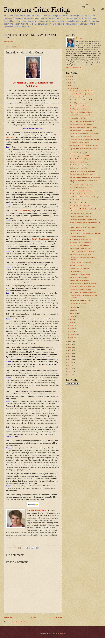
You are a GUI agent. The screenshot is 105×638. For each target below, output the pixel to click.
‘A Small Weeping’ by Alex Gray (79, 245)
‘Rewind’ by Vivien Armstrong (79, 103)
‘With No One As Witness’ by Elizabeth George (84, 197)
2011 (70, 374)
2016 (70, 359)
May (71, 325)
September (73, 313)
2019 (70, 350)
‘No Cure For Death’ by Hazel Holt (80, 262)
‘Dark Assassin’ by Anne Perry (79, 168)
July (71, 319)
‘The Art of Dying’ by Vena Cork (79, 277)
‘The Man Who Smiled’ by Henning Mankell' (83, 127)
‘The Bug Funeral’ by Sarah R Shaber (81, 174)
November (73, 307)
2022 (70, 341)
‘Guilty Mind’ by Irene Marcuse (79, 106)
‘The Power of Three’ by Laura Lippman (82, 121)
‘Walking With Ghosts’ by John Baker (81, 115)
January (72, 337)
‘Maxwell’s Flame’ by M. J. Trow (79, 153)
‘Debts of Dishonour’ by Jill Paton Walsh (82, 227)
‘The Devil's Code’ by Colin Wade (80, 300)
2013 (70, 368)
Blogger (62, 634)
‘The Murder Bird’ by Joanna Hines (80, 254)
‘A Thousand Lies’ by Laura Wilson (80, 242)
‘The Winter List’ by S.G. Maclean (80, 248)
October (72, 310)
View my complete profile (74, 67)
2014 (70, 365)
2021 (70, 344)
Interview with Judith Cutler (78, 303)
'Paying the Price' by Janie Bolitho (80, 136)
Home (33, 617)
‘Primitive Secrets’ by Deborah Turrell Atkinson (84, 133)
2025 (70, 80)
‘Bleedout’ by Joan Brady (77, 230)
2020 (70, 347)
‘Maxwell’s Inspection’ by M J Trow (80, 156)
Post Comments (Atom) (19, 622)
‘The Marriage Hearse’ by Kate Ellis (81, 124)
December (73, 88)
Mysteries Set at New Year (78, 118)
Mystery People (9, 41)
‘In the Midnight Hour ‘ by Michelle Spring (82, 286)
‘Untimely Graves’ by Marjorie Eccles (81, 94)
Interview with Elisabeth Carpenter (80, 289)
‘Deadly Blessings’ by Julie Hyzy (80, 165)
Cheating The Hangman (41, 239)
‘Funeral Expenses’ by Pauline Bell (80, 217)
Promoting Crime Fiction (37, 9)
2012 (70, 371)
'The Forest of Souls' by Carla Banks (81, 188)
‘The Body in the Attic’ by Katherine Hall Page (84, 145)
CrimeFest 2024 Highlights (78, 236)
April (71, 328)
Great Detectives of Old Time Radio (81, 213)
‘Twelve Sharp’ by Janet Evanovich (80, 203)
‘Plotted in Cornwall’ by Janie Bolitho (81, 112)
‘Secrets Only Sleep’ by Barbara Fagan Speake (84, 139)
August (72, 316)
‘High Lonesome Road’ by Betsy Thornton (83, 219)
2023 (70, 86)
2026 (70, 77)
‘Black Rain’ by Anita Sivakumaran (80, 239)
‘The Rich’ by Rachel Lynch (78, 200)
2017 (70, 356)
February (73, 334)
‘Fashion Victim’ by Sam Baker (79, 280)
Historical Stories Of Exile (78, 265)
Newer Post (9, 617)
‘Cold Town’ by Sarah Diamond (79, 97)
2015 (70, 362)
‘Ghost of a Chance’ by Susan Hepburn (82, 251)
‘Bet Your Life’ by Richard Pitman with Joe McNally (85, 233)
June (72, 322)
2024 (70, 83)
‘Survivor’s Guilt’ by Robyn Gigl (79, 268)
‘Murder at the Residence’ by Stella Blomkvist (84, 171)
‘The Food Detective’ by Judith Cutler (81, 185)
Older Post (57, 617)
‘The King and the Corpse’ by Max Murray (83, 292)
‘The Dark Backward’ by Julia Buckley (81, 130)
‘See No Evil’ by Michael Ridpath (80, 159)
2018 (70, 353)
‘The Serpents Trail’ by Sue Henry (80, 194)
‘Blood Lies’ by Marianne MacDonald (81, 91)
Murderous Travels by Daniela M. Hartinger (83, 283)
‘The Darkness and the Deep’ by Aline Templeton (85, 177)
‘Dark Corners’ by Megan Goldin (80, 274)
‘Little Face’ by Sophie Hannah (79, 142)
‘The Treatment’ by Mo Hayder (79, 109)
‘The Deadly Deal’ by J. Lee (78, 162)
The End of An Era (75, 271)
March (72, 331)
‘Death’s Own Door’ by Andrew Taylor (81, 100)
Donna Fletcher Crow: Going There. (81, 206)
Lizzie (80, 38)
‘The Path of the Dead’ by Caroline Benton (83, 191)
